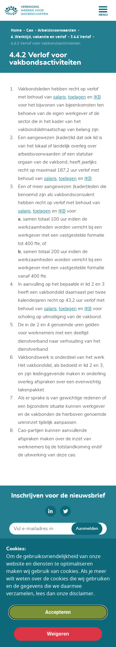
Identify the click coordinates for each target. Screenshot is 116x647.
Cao (29, 30)
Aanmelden (87, 528)
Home (16, 30)
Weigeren (58, 639)
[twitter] (65, 511)
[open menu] (103, 9)
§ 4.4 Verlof (81, 37)
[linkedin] (50, 511)
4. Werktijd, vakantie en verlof (38, 37)
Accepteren (58, 618)
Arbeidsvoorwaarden (57, 30)
